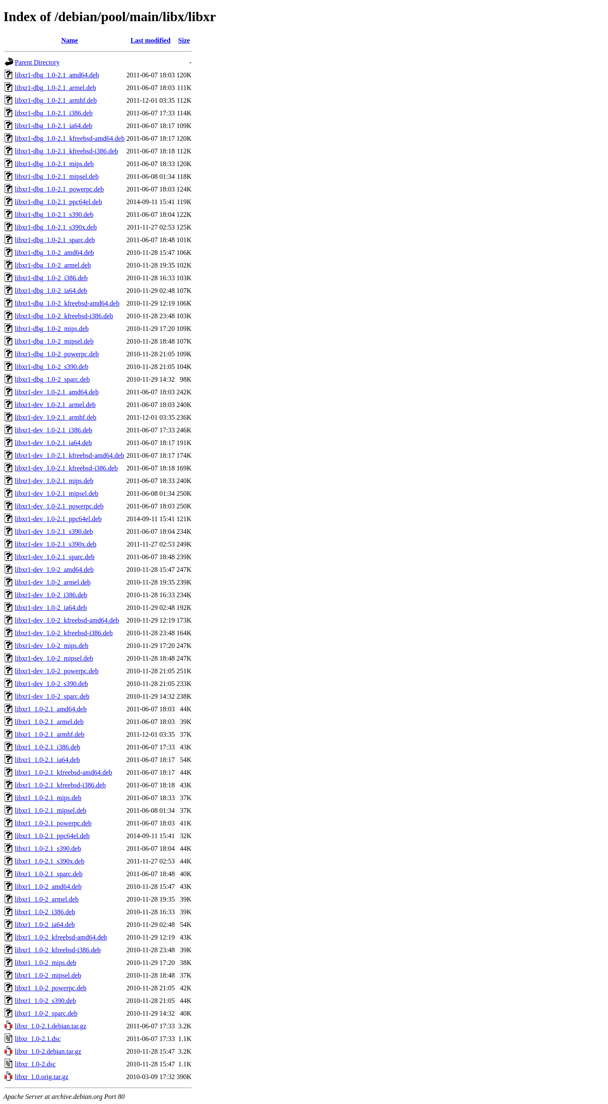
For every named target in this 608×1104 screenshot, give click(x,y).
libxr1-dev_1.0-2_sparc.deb (52, 696)
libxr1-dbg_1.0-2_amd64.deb (54, 252)
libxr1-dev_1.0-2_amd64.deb (54, 569)
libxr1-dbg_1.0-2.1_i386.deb (53, 113)
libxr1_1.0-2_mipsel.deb (48, 975)
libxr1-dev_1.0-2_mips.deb (51, 645)
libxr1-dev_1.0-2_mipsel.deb (54, 658)
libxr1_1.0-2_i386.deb (45, 911)
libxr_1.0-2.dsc (35, 1064)
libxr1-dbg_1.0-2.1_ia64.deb (53, 125)
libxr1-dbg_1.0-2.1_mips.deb (54, 163)
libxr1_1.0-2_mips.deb (45, 962)
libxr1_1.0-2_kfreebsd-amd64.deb (61, 937)
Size (184, 40)
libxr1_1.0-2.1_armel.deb (49, 721)
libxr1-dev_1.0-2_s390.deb (51, 683)
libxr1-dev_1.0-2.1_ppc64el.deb (58, 518)
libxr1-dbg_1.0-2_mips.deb (52, 328)
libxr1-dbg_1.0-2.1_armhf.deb (56, 100)
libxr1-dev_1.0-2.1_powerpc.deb (59, 506)
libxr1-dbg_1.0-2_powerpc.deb (57, 354)
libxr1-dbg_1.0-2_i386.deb (51, 277)
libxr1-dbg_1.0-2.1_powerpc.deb (59, 189)
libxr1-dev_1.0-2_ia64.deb (51, 607)
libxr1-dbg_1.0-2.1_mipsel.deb (57, 176)
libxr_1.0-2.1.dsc (38, 1038)
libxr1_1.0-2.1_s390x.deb (49, 861)
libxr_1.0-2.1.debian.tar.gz (50, 1026)
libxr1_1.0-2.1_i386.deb (47, 747)
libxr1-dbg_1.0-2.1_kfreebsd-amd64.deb (70, 138)
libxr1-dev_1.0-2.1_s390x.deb (55, 544)
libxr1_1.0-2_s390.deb (45, 1000)
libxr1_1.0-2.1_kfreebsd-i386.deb (60, 785)
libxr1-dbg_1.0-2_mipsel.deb (54, 341)
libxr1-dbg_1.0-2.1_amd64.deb (57, 75)
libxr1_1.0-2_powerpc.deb (51, 988)
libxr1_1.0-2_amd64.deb (48, 886)
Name (69, 40)
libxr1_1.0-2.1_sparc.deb (48, 873)
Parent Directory (37, 62)
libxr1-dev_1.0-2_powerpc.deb (56, 671)
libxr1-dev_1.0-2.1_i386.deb (53, 430)
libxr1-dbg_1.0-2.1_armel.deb (55, 87)
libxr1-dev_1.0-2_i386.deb (51, 594)
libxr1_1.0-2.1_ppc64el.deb (52, 835)
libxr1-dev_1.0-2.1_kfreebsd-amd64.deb (69, 455)
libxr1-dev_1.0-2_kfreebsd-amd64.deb (67, 620)
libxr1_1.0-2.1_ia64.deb (47, 759)
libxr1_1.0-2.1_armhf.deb (49, 734)
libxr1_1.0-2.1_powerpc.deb (53, 823)
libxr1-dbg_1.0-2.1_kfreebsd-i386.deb (66, 151)
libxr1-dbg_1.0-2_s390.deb (51, 366)
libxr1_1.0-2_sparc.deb (46, 1013)
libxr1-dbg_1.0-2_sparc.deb (52, 379)
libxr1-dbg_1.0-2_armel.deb (53, 265)
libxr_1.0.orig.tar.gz (41, 1076)
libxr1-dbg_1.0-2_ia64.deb (51, 290)
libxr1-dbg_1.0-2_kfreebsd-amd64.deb (67, 303)
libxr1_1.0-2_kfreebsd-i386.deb (58, 950)
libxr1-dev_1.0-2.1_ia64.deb (53, 442)
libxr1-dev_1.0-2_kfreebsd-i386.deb (64, 633)
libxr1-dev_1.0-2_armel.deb (53, 582)
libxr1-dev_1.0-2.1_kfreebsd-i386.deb (66, 468)
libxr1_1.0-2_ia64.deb (45, 924)
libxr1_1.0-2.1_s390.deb (48, 848)
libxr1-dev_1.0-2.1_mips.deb (54, 480)
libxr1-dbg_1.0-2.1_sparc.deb (55, 239)
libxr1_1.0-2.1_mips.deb (48, 797)
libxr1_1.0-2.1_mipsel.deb (50, 810)
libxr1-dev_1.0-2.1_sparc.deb (55, 556)
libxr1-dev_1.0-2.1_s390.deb (54, 531)
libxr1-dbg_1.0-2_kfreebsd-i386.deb (64, 316)
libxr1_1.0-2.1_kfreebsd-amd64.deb (63, 772)
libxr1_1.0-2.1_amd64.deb (51, 709)
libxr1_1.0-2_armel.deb (47, 899)
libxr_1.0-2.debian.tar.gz (48, 1051)
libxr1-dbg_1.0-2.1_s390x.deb (56, 227)
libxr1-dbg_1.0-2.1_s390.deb (54, 214)
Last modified (150, 40)
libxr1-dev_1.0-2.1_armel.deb (55, 404)
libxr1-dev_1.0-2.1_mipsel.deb (56, 493)
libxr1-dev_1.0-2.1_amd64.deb (57, 392)
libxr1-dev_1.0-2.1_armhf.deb (55, 417)
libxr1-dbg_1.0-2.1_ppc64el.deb (58, 201)
